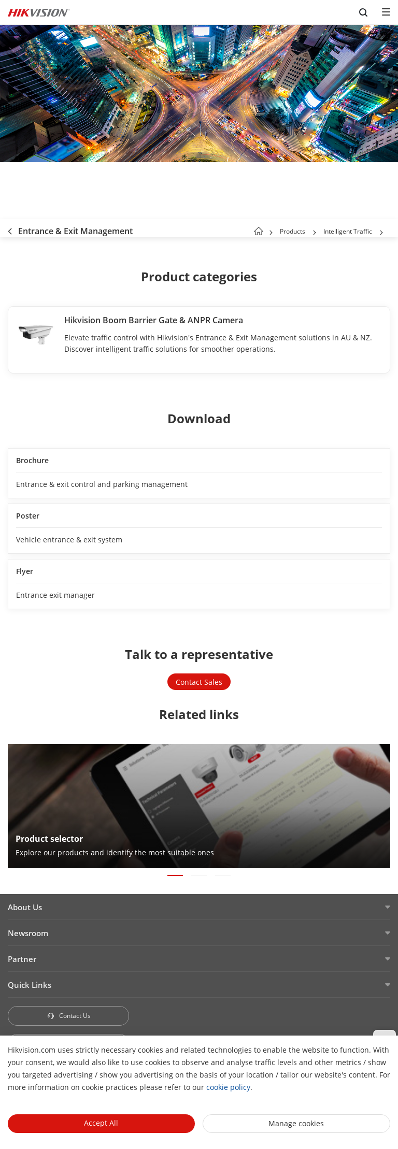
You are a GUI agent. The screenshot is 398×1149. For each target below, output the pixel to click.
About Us (25, 907)
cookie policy (228, 1087)
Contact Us (69, 1015)
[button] (314, 232)
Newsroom (28, 933)
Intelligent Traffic (348, 231)
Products (292, 231)
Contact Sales (199, 682)
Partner (22, 959)
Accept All (101, 1123)
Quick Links (29, 985)
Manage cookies (296, 1123)
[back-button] (10, 228)
